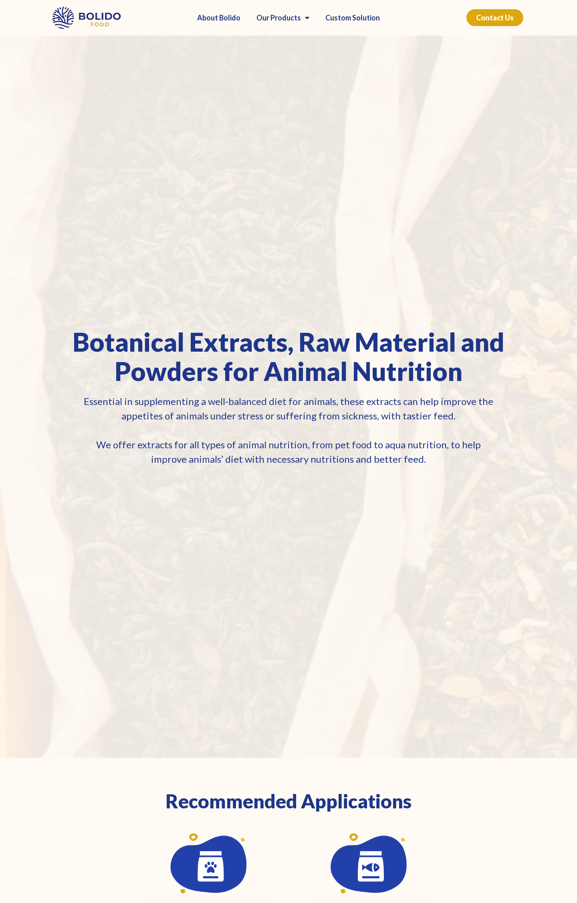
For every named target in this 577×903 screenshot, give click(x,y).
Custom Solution (352, 17)
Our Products (282, 17)
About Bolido (218, 17)
